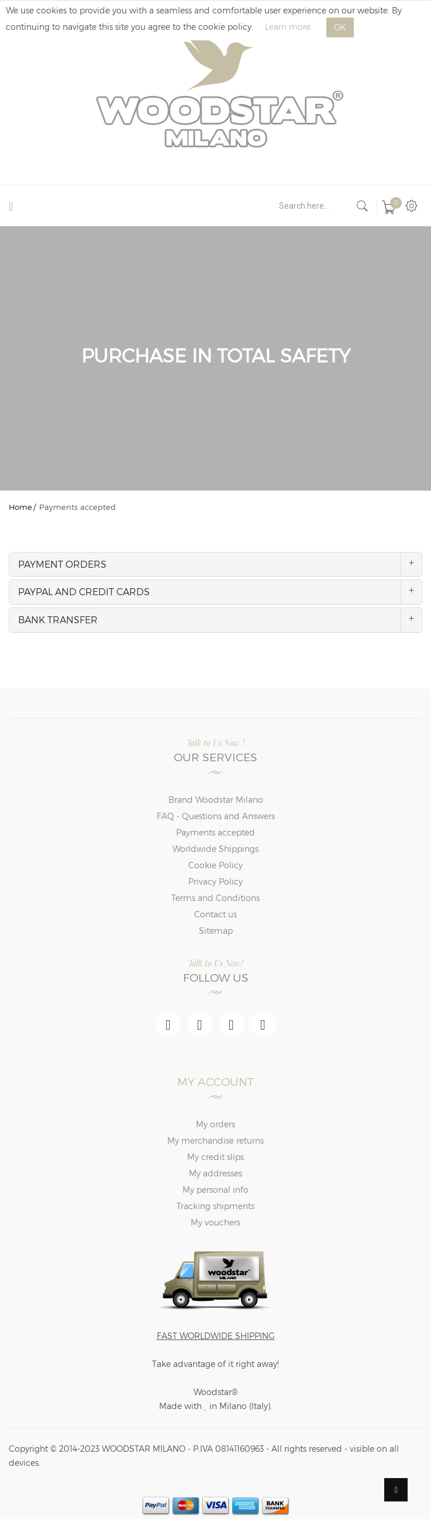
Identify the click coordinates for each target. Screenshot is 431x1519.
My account (215, 1081)
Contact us (215, 914)
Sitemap (216, 930)
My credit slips (215, 1157)
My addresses (215, 1173)
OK (340, 27)
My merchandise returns (215, 1140)
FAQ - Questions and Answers (216, 816)
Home (20, 507)
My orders (215, 1124)
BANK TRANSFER (58, 619)
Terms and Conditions (215, 898)
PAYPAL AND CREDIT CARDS (84, 591)
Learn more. (288, 27)
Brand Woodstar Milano (215, 800)
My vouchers (215, 1222)
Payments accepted (215, 832)
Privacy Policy (215, 881)
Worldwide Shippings (215, 849)
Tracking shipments (215, 1206)
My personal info (215, 1190)
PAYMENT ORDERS (62, 563)
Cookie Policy (215, 865)
